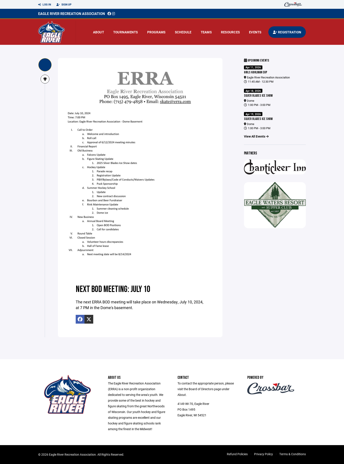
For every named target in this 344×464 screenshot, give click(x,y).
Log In (44, 5)
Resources (230, 32)
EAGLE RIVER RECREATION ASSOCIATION (71, 13)
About (98, 32)
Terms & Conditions (292, 454)
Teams (206, 32)
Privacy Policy (263, 454)
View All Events (256, 136)
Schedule (183, 32)
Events (255, 32)
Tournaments (125, 32)
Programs (156, 32)
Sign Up (64, 5)
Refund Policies (237, 454)
